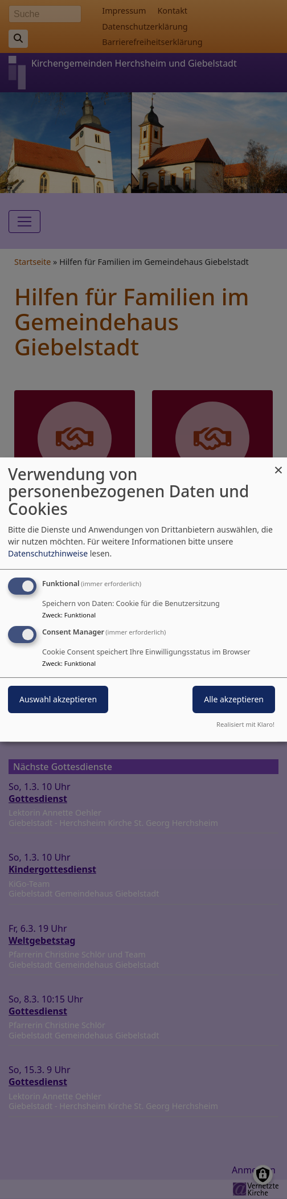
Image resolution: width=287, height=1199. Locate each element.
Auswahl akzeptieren (58, 699)
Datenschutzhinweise (48, 553)
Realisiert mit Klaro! (245, 724)
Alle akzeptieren (234, 699)
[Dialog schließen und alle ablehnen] (278, 464)
